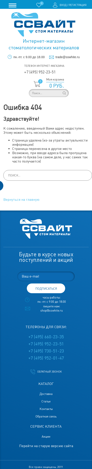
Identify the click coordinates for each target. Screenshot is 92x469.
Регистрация (77, 5)
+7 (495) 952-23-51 (40, 72)
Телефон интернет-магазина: (44, 65)
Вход (63, 5)
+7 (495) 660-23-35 (46, 336)
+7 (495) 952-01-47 (46, 358)
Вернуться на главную (21, 199)
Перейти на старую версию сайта (46, 446)
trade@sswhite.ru (67, 57)
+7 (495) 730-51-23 (46, 351)
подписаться (46, 288)
